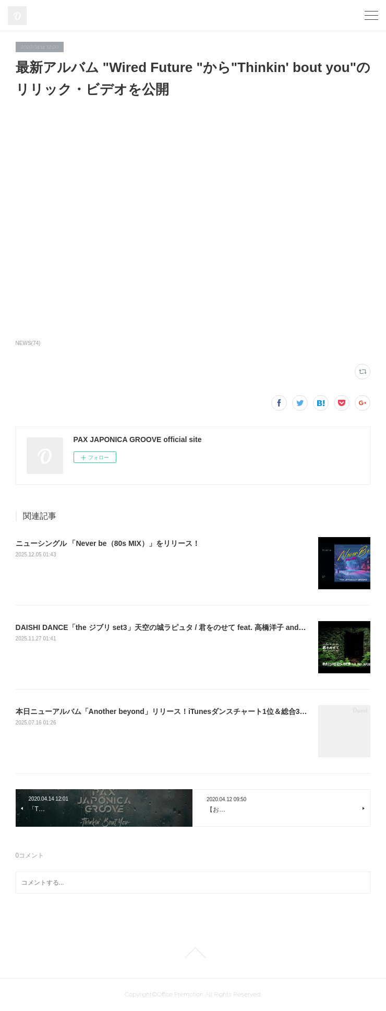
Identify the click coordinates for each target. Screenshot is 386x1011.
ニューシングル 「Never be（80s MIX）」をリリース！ (108, 543)
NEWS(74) (28, 343)
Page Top (193, 952)
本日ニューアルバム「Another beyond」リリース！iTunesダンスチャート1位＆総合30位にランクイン (185, 711)
